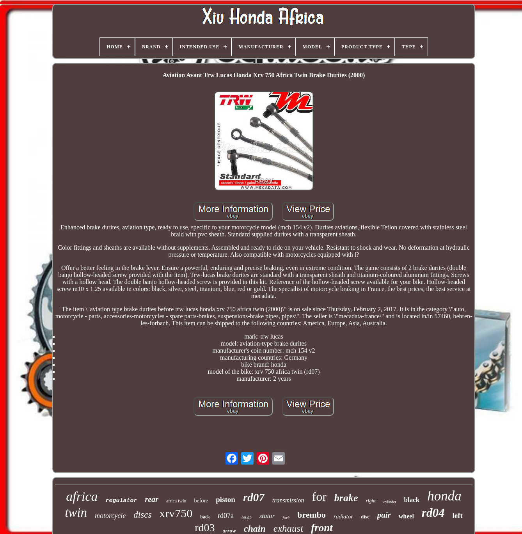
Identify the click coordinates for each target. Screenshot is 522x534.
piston (225, 499)
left (457, 515)
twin (76, 513)
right (371, 501)
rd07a (226, 516)
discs (142, 515)
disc (365, 517)
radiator (343, 516)
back (205, 517)
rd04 (433, 513)
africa (82, 496)
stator (267, 516)
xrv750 (175, 513)
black (412, 500)
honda (444, 496)
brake (346, 498)
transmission (288, 500)
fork (285, 517)
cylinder (390, 502)
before (201, 501)
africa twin (176, 501)
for (319, 497)
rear (151, 499)
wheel (406, 516)
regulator (121, 500)
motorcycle (110, 516)
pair (384, 515)
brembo (311, 515)
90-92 (246, 517)
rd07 (254, 497)
